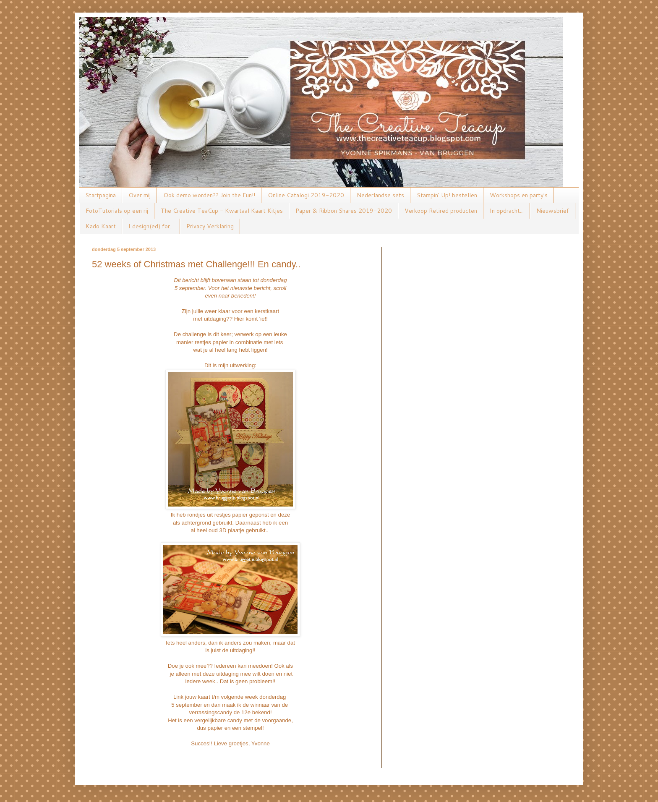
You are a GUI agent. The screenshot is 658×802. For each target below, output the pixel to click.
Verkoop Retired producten (441, 210)
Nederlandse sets (380, 195)
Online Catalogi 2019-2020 (306, 195)
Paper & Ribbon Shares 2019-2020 (343, 210)
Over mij (139, 195)
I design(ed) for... (151, 226)
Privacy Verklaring (210, 226)
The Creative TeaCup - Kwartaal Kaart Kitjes (222, 210)
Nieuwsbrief (552, 210)
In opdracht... (507, 210)
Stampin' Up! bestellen (447, 195)
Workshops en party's (519, 195)
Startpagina (100, 195)
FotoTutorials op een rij (117, 210)
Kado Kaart (101, 226)
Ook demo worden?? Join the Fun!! (209, 195)
